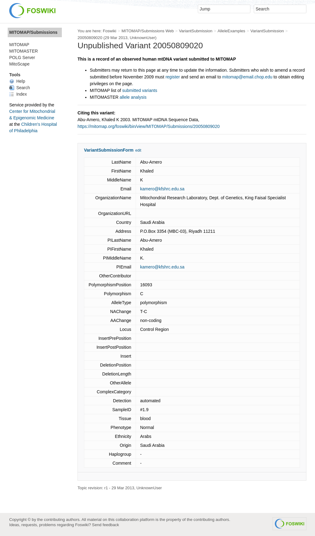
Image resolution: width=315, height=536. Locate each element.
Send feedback (105, 524)
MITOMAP (19, 44)
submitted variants (139, 90)
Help (17, 81)
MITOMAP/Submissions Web (148, 31)
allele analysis (133, 97)
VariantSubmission (196, 31)
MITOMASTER (23, 51)
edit (138, 150)
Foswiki (109, 31)
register (172, 76)
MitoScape (19, 64)
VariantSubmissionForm (109, 150)
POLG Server (22, 57)
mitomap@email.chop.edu (247, 76)
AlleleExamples (231, 31)
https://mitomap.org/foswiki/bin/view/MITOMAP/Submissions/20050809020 (149, 126)
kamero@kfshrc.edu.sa (162, 188)
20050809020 (90, 37)
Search (19, 87)
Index (18, 94)
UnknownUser (142, 37)
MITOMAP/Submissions (33, 32)
